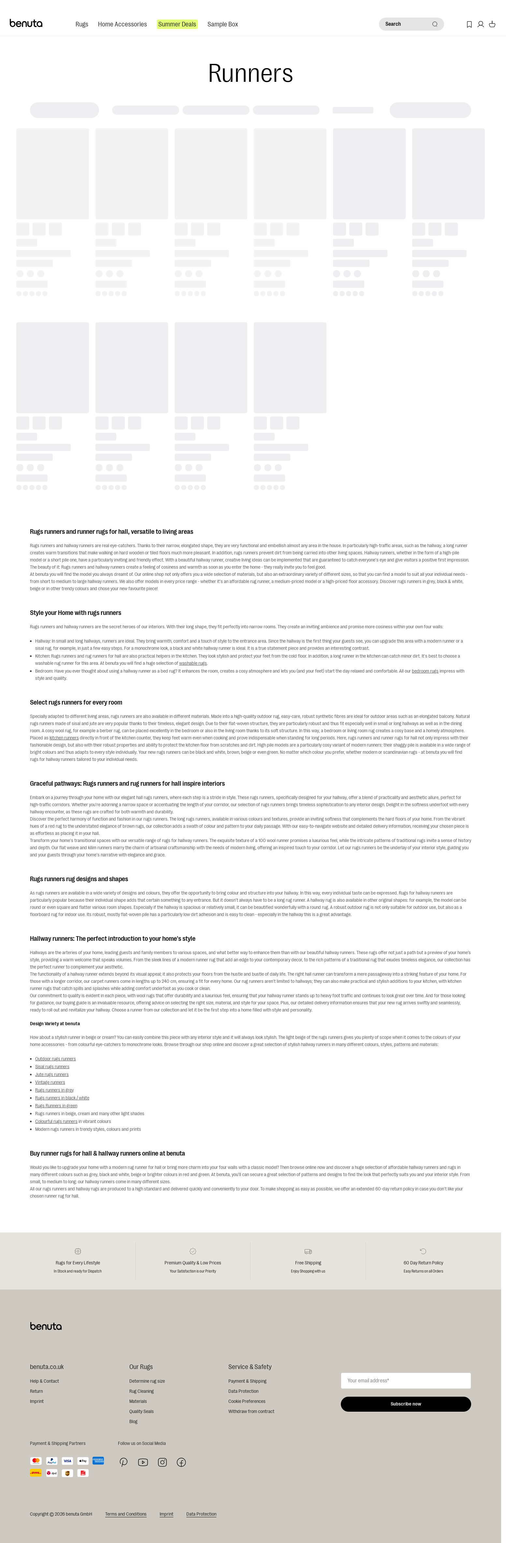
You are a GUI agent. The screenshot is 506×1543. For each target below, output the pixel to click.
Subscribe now (406, 1404)
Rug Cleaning (141, 1391)
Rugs (82, 24)
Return (36, 1391)
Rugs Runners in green (56, 1106)
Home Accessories (122, 24)
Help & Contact (44, 1381)
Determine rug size (147, 1381)
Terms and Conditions (126, 1514)
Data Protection (243, 1391)
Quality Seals (141, 1411)
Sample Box (223, 24)
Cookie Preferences (247, 1401)
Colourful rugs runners (56, 1121)
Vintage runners (50, 1082)
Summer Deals (177, 24)
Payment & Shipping (247, 1381)
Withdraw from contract (251, 1411)
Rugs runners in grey (54, 1090)
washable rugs (193, 663)
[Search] (411, 24)
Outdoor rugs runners (55, 1059)
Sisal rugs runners (52, 1067)
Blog (133, 1421)
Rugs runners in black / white (62, 1098)
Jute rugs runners (52, 1074)
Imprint (37, 1401)
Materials (138, 1401)
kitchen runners (64, 738)
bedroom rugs (425, 671)
